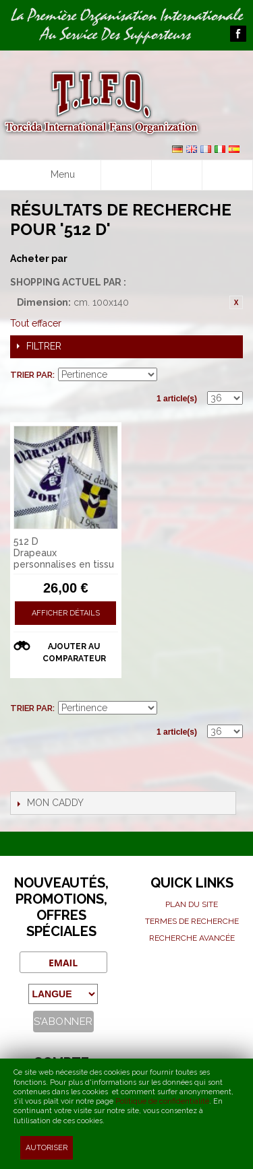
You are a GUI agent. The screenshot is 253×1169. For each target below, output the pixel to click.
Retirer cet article (236, 302)
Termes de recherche (192, 921)
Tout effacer (35, 323)
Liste (233, 375)
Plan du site (191, 904)
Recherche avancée (192, 938)
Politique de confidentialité (162, 1101)
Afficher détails (66, 613)
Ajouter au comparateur (74, 652)
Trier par (31, 375)
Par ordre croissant (169, 375)
